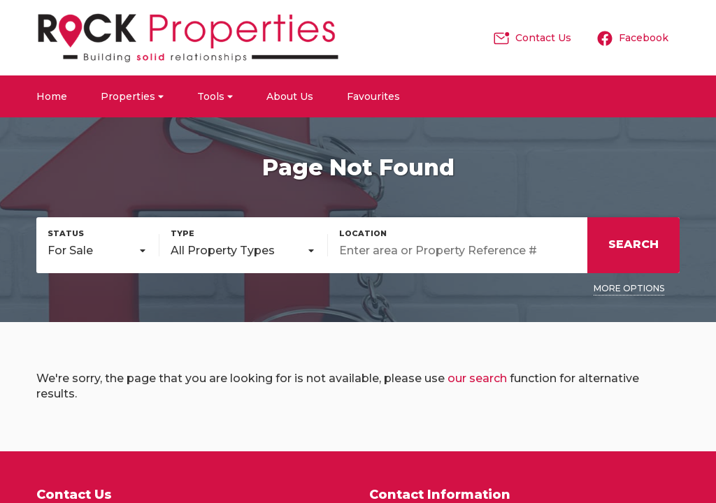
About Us (289, 96)
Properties (132, 96)
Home (51, 96)
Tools (215, 96)
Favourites (373, 96)
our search (477, 378)
